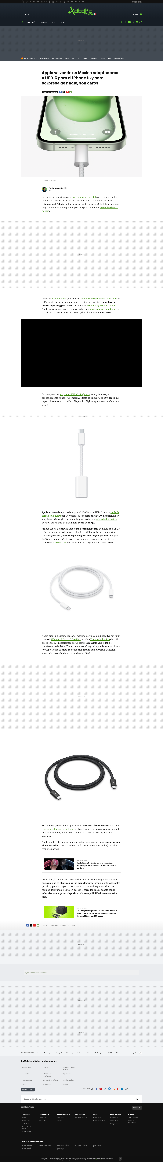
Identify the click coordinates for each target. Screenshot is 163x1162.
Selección (31, 22)
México (65, 1084)
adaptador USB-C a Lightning (75, 394)
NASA (109, 58)
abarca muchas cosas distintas (58, 828)
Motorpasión (96, 1118)
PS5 (78, 58)
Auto (63, 22)
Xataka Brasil (26, 1148)
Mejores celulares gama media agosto (50, 1053)
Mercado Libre (57, 58)
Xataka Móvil (26, 1121)
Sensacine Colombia (60, 1149)
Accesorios (54, 925)
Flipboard (67, 92)
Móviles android (68, 1080)
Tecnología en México (50, 1080)
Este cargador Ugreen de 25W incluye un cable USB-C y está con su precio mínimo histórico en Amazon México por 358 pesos (97, 913)
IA (73, 58)
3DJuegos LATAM (45, 1145)
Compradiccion (115, 1124)
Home (54, 22)
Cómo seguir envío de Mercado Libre (78, 1053)
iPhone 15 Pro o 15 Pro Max (66, 639)
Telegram (109, 1088)
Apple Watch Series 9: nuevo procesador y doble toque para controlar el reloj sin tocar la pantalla (96, 865)
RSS (113, 1088)
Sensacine (60, 1118)
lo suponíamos (59, 298)
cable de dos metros (106, 519)
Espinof (59, 1121)
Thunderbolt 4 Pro (100, 639)
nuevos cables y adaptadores (103, 308)
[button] (57, 188)
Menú (27, 14)
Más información (97, 1160)
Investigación (26, 1067)
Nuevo (135, 14)
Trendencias (114, 1118)
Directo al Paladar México (81, 1146)
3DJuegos (42, 1118)
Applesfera (25, 1124)
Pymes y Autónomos (132, 1121)
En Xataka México (82, 860)
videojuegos (46, 1084)
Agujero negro (119, 58)
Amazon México (43, 58)
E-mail (70, 92)
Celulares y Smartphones (47, 1075)
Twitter (125, 22)
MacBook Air (59, 542)
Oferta (67, 58)
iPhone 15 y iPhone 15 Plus (101, 305)
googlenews (137, 22)
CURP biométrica (114, 1053)
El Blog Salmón (133, 1118)
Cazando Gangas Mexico (69, 1068)
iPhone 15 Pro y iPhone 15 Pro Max (98, 298)
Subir (135, 1108)
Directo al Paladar (81, 1118)
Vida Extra (42, 1121)
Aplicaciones (67, 1074)
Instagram (133, 22)
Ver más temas (28, 1089)
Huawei (84, 58)
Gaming (44, 22)
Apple (64, 925)
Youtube (129, 22)
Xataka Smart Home (26, 1127)
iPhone (72, 925)
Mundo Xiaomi (26, 1131)
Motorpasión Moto (98, 1121)
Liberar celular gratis (130, 1053)
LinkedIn (122, 1088)
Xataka (24, 1118)
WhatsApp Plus (99, 1053)
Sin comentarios (51, 92)
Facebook (121, 22)
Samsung (94, 58)
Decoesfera (114, 1121)
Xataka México (81, 11)
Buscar (137, 1099)
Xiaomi (102, 58)
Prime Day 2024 (27, 1080)
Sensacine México (63, 1145)
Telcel (24, 1084)
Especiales (26, 1074)
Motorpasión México (96, 1146)
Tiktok (140, 22)
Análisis (45, 1067)
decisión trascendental (84, 197)
